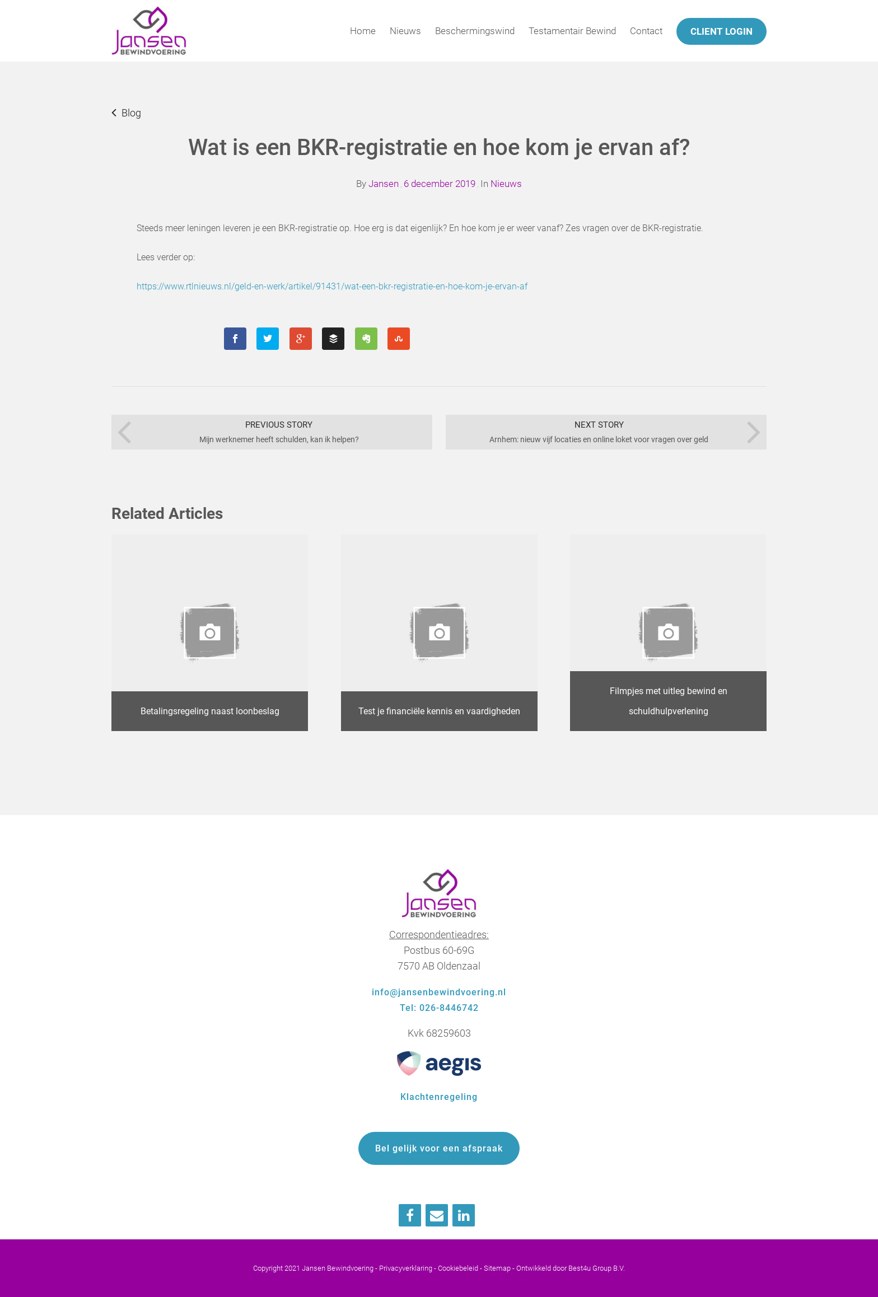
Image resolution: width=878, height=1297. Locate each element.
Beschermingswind (475, 30)
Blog (131, 113)
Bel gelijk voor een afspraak (439, 1148)
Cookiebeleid (458, 1268)
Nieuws (405, 30)
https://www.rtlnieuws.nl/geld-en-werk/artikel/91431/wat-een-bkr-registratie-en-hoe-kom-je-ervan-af (332, 286)
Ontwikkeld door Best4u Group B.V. (570, 1268)
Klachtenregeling (439, 1097)
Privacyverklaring (405, 1268)
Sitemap (497, 1268)
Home (363, 30)
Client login (721, 31)
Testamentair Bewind (572, 30)
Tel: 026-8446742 (439, 1008)
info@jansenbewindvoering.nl (439, 992)
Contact (646, 30)
